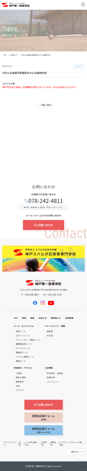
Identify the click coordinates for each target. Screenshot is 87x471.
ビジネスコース (23, 348)
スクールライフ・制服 (55, 326)
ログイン (75, 451)
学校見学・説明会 (55, 373)
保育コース (21, 331)
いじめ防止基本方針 (32, 443)
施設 (32, 318)
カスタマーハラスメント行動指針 (71, 443)
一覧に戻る (45, 105)
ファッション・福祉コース (28, 339)
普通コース (21, 360)
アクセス (20, 390)
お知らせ (13, 55)
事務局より (56, 318)
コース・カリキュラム (24, 326)
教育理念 (20, 381)
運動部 (50, 331)
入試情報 (49, 367)
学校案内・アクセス (23, 367)
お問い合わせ (43, 225)
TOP (4, 55)
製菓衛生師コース (24, 344)
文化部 (50, 335)
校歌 (21, 443)
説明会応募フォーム (43, 417)
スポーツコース (23, 335)
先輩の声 (51, 377)
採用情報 (69, 318)
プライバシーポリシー (10, 443)
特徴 (24, 318)
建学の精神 (21, 377)
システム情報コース (25, 356)
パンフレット (53, 381)
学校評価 (45, 443)
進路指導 (54, 443)
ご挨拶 (19, 373)
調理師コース (22, 352)
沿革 (18, 385)
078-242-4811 (43, 200)
